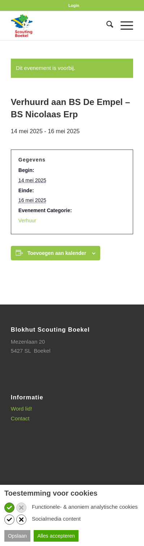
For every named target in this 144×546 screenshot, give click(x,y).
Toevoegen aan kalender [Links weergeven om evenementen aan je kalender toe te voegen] (56, 253)
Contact (20, 418)
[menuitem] (74, 5)
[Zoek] (106, 25)
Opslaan (17, 536)
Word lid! (21, 409)
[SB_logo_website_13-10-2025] (60, 25)
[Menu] (123, 25)
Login (73, 5)
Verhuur (27, 220)
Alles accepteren (56, 536)
